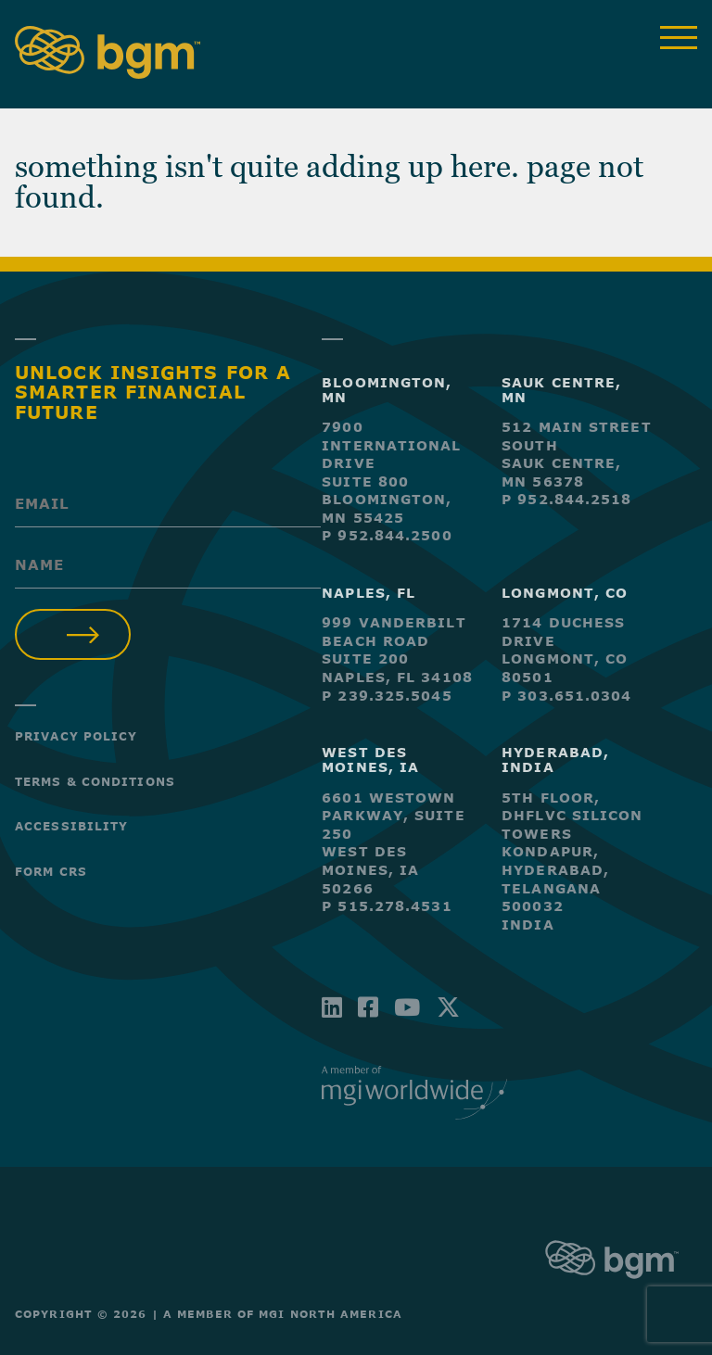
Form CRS (51, 871)
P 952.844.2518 (566, 499)
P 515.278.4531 (386, 906)
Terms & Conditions (95, 781)
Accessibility (71, 825)
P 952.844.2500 (386, 535)
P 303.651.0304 (566, 695)
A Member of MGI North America (282, 1314)
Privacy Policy (76, 735)
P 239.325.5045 (386, 695)
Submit (72, 634)
